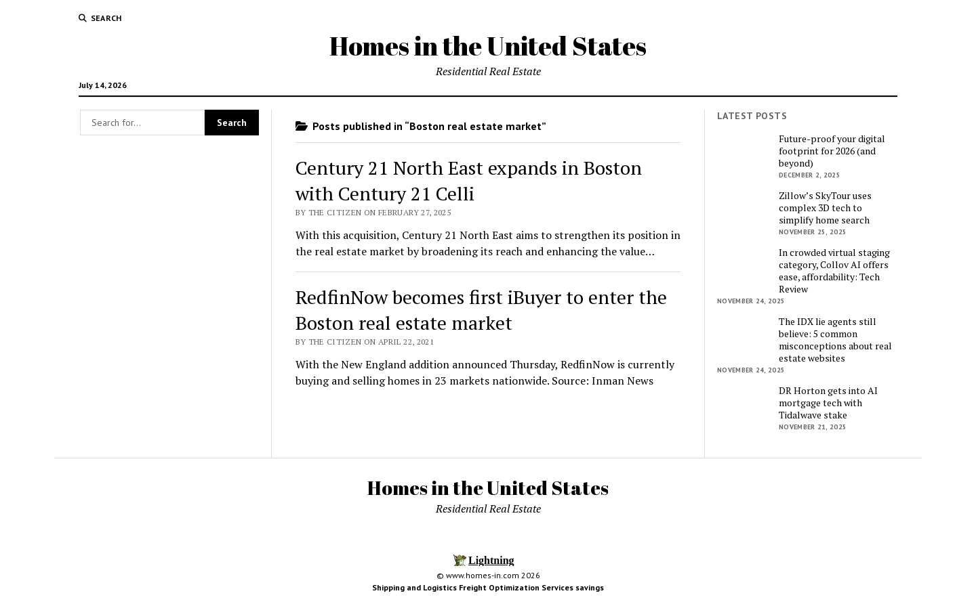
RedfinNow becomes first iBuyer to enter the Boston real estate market (481, 309)
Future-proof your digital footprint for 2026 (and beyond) (832, 151)
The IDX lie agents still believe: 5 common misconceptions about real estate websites (835, 340)
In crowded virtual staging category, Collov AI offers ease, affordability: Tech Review (834, 270)
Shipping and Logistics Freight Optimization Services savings (488, 587)
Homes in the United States (488, 45)
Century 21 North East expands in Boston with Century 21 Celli (469, 180)
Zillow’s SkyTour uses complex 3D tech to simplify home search (825, 208)
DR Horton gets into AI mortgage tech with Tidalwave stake (828, 403)
